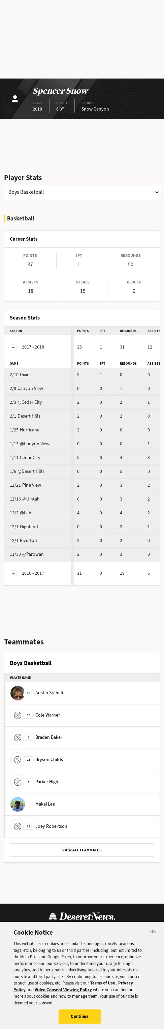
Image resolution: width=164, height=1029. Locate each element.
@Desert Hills (27, 471)
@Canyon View (30, 444)
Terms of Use (102, 988)
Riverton (23, 540)
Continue (80, 1022)
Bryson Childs (36, 759)
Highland (24, 526)
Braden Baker (36, 737)
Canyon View (26, 388)
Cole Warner (35, 715)
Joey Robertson (38, 826)
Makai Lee (32, 804)
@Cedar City (26, 402)
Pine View (25, 485)
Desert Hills (25, 416)
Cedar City (25, 457)
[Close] (153, 938)
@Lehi (21, 513)
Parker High (34, 782)
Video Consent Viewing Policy (63, 995)
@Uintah (25, 499)
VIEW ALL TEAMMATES (82, 850)
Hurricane (24, 430)
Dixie (19, 374)
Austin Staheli (36, 693)
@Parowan (27, 554)
